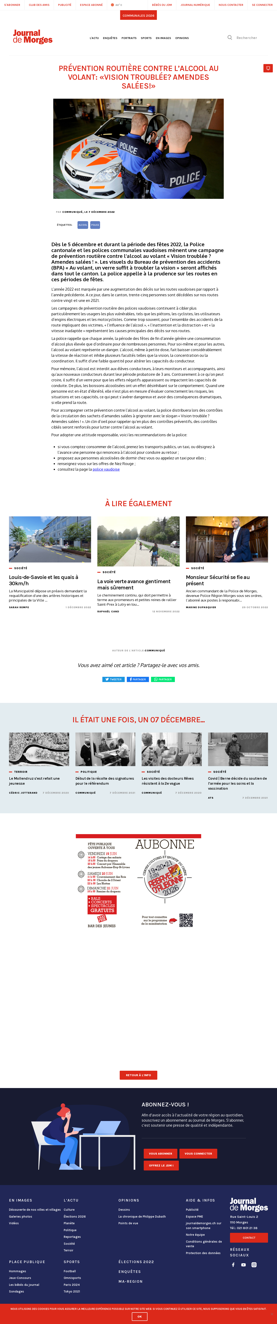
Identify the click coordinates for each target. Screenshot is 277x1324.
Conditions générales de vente (204, 1244)
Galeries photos (20, 1216)
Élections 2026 (75, 1216)
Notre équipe (195, 1235)
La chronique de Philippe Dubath (142, 1216)
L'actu (94, 38)
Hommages (17, 1271)
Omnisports (72, 1278)
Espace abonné (91, 5)
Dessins (124, 1210)
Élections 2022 (136, 1262)
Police (95, 225)
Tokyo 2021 (72, 1291)
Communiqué (72, 212)
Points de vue (128, 1223)
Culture (69, 1210)
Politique (70, 1230)
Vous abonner (160, 1153)
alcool (83, 225)
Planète (69, 1223)
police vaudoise (106, 469)
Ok (139, 1316)
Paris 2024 (72, 1285)
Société (69, 1244)
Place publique (27, 1262)
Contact (249, 1238)
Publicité (192, 1210)
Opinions (182, 38)
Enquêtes (110, 38)
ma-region (130, 1281)
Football (70, 1271)
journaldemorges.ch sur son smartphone (203, 1225)
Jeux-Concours (20, 1278)
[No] (272, 1314)
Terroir (68, 1250)
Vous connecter (198, 1153)
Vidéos (14, 1223)
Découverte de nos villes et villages (35, 1210)
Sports (146, 38)
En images (163, 38)
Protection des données (203, 1253)
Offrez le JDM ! (161, 1165)
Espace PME (194, 1216)
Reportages (72, 1237)
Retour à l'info (138, 1075)
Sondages (16, 1291)
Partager (165, 679)
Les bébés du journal (24, 1285)
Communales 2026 (138, 16)
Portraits (129, 38)
